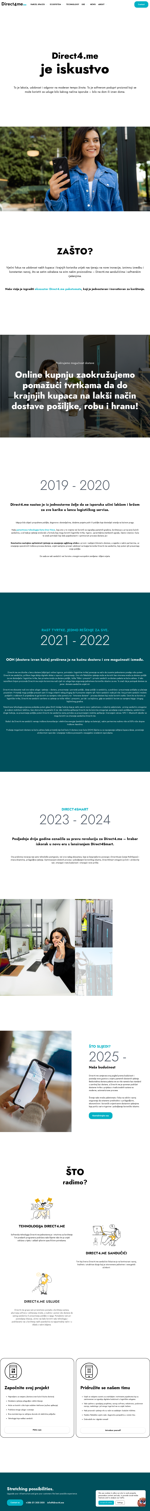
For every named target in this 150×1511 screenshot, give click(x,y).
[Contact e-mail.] (55, 1502)
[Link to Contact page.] (15, 1502)
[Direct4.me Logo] (14, 4)
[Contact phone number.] (35, 1502)
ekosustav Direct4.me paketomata (58, 289)
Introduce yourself (113, 1430)
